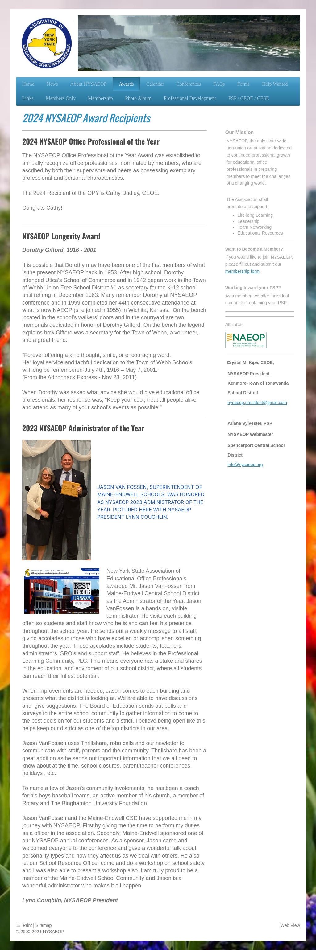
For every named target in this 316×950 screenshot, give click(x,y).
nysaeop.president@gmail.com (257, 402)
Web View (290, 925)
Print (24, 925)
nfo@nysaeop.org (246, 464)
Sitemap (43, 925)
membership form (242, 271)
